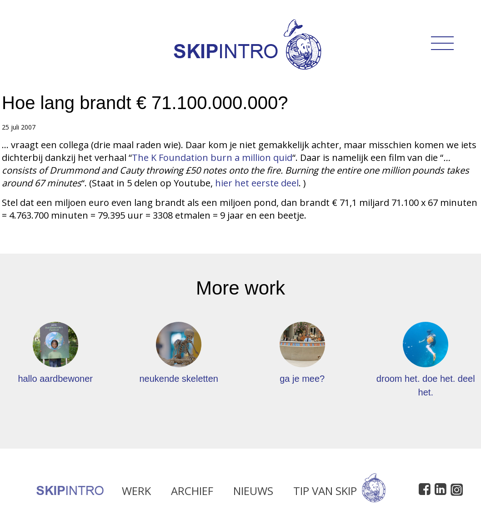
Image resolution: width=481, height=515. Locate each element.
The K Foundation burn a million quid (212, 157)
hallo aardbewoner (55, 379)
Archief (192, 492)
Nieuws (253, 492)
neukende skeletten (178, 379)
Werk (136, 492)
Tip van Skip (339, 492)
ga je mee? (302, 379)
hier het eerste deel (257, 183)
